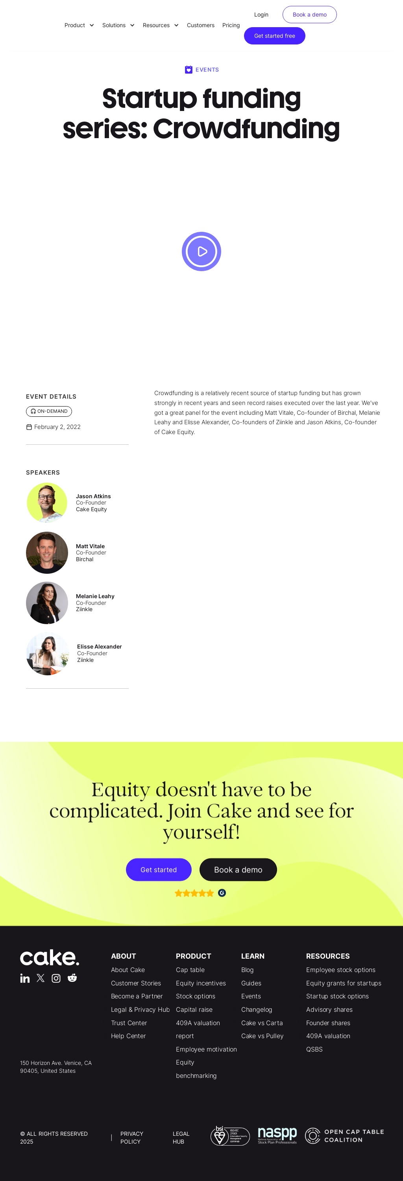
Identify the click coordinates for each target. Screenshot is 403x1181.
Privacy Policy (131, 1137)
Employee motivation (206, 1049)
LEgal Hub (181, 1137)
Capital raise (194, 1009)
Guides (251, 983)
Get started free (274, 35)
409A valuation (328, 1036)
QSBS (314, 1049)
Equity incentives (201, 983)
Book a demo (310, 14)
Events (251, 996)
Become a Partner (137, 996)
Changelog (257, 1009)
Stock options (195, 996)
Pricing (231, 25)
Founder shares (328, 1023)
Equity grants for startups (343, 983)
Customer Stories (136, 983)
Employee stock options (340, 970)
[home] (37, 25)
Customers (200, 25)
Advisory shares (329, 1009)
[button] (79, 25)
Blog (247, 970)
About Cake (128, 970)
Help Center (128, 1036)
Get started (158, 873)
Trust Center (129, 1023)
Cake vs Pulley (262, 1036)
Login (261, 14)
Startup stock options (337, 996)
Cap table (190, 970)
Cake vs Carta (262, 1023)
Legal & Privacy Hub (140, 1009)
